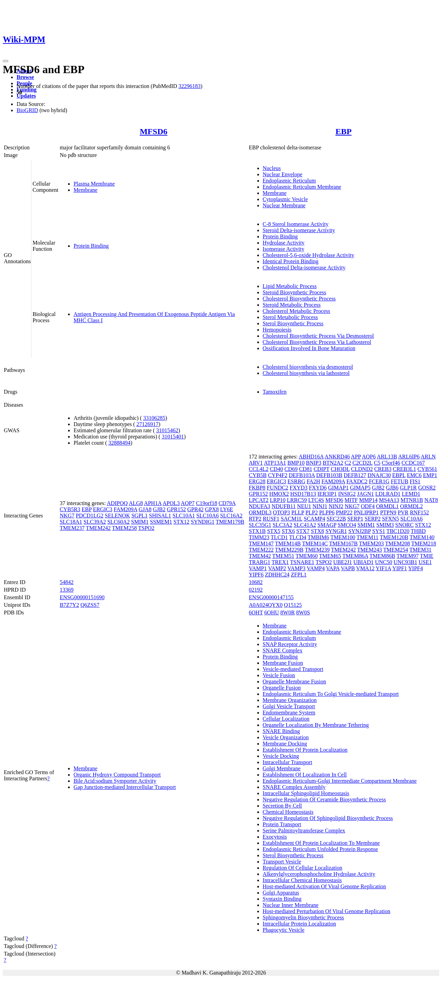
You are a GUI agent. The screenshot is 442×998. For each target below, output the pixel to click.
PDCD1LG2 (90, 515)
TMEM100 (342, 537)
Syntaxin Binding (282, 899)
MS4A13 (389, 500)
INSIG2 (347, 494)
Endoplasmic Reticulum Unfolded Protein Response (320, 849)
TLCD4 (297, 537)
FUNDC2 (277, 488)
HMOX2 (279, 494)
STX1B (257, 531)
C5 (377, 463)
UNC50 (383, 562)
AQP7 (188, 503)
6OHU (271, 612)
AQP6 (369, 457)
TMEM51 (283, 556)
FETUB (400, 481)
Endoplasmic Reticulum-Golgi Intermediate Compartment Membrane (340, 781)
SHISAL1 (160, 515)
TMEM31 (421, 550)
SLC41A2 (305, 525)
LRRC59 (297, 500)
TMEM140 (422, 537)
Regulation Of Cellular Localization (303, 868)
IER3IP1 (327, 494)
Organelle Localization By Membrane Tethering (316, 725)
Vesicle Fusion (279, 675)
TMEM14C (315, 543)
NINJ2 (336, 506)
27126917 (147, 424)
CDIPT (321, 469)
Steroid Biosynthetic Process (294, 292)
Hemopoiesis (277, 330)
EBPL (399, 475)
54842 (67, 582)
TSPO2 (146, 528)
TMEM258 (124, 528)
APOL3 (171, 503)
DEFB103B (329, 475)
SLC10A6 (207, 515)
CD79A (227, 503)
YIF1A (383, 568)
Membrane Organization (290, 700)
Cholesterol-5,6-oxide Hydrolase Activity (308, 255)
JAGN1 (365, 494)
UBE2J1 (342, 562)
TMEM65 (330, 556)
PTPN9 (388, 512)
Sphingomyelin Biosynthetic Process (303, 917)
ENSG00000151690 (82, 597)
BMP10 (296, 463)
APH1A (153, 503)
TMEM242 (98, 528)
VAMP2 (277, 568)
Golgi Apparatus (281, 893)
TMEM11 (367, 537)
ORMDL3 (260, 512)
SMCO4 (347, 525)
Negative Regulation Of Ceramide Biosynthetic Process (324, 799)
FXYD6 (318, 488)
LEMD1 (411, 494)
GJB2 (159, 509)
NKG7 (67, 515)
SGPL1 (139, 515)
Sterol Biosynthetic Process (293, 323)
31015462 (167, 430)
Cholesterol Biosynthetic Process (299, 299)
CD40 (276, 469)
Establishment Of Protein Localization (305, 750)
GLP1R (408, 488)
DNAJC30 (379, 475)
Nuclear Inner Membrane (291, 905)
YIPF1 (399, 568)
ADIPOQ (117, 503)
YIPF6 (256, 574)
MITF (351, 500)
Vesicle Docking (281, 756)
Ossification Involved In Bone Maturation (309, 348)
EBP (343, 131)
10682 (256, 582)
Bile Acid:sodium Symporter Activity (115, 781)
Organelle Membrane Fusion (294, 681)
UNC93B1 (405, 562)
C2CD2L (363, 463)
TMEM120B (394, 537)
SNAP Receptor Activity (290, 644)
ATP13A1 (275, 463)
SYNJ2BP (359, 531)
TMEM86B (382, 556)
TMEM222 (261, 550)
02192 (256, 590)
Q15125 (293, 605)
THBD (418, 531)
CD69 (291, 469)
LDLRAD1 (388, 494)
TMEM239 (317, 550)
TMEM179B (230, 522)
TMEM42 (260, 556)
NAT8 (431, 500)
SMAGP (326, 525)
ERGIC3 (102, 509)
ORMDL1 (387, 506)
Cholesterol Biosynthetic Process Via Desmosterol (318, 336)
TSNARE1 (302, 562)
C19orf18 (206, 503)
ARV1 (256, 463)
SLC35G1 (260, 525)
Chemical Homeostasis (288, 812)
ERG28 (257, 481)
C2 (348, 463)
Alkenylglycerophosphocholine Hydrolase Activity (319, 874)
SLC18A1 (71, 522)
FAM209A (125, 509)
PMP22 (344, 512)
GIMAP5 (360, 488)
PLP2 (312, 512)
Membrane (85, 190)
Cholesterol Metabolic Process (296, 311)
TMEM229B (289, 550)
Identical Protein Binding (291, 261)
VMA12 (365, 568)
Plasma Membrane (94, 184)
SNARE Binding (281, 731)
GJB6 (392, 488)
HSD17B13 (303, 494)
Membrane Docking (285, 744)
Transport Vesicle (282, 861)
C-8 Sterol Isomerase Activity (296, 224)
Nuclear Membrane (284, 205)
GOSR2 (427, 488)
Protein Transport (282, 824)
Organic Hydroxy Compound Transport (117, 775)
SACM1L (291, 519)
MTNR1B (412, 500)
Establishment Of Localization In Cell (305, 775)
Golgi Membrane (282, 768)
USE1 (425, 562)
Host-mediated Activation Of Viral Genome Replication (324, 886)
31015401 (173, 436)
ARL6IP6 (409, 457)
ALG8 (136, 503)
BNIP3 (313, 463)
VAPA (332, 568)
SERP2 (373, 519)
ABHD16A (311, 457)
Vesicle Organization (286, 737)
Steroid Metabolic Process (292, 305)
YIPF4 (415, 568)
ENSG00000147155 (271, 597)
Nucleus (272, 168)
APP (356, 457)
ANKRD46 (337, 457)
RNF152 (419, 512)
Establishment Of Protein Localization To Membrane (321, 843)
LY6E (226, 509)
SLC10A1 (184, 515)
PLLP (297, 512)
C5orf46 (391, 463)
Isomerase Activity (283, 249)
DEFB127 (355, 475)
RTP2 (255, 519)
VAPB (348, 568)
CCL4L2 (259, 469)
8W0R (287, 612)
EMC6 (414, 475)
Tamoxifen (275, 392)
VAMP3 (296, 568)
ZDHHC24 (277, 574)
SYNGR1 (336, 531)
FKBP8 (257, 488)
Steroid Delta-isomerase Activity (299, 230)
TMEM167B (343, 543)
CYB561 (427, 469)
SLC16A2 (231, 515)
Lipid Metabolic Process (290, 286)
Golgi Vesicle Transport (289, 706)
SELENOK (117, 515)
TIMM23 (259, 537)
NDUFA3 (259, 506)
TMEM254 (395, 550)
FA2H (313, 481)
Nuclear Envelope (282, 174)
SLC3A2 (282, 525)
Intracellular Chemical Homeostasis (302, 880)
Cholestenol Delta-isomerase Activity (304, 267)
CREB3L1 (404, 469)
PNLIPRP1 (366, 512)
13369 (67, 590)
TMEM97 (407, 556)
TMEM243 (369, 550)
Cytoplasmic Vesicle (285, 199)
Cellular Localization (286, 719)
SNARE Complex (282, 650)
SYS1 (378, 531)
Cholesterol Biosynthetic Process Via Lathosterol (317, 342)
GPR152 (176, 509)
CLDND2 (362, 469)
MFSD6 (153, 131)
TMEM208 (397, 543)
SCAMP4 (314, 519)
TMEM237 (72, 528)
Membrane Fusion (283, 663)
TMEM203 (371, 543)
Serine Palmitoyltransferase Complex (304, 830)
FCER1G (379, 481)
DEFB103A (302, 475)
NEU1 (304, 506)
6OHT (256, 612)
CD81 (305, 469)
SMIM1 (140, 522)
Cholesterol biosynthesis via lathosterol (306, 373)
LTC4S (316, 500)
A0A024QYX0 (266, 605)
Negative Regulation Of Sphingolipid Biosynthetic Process (328, 818)
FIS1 (415, 481)
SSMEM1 (161, 522)
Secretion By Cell (282, 806)
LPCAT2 (259, 500)
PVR (403, 512)
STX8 (317, 531)
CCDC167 (413, 463)
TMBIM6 (318, 537)
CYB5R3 (70, 509)
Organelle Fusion (282, 688)
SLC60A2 (118, 522)
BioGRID (27, 110)
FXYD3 (299, 488)
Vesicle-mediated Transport (293, 669)
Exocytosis (275, 837)
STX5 (273, 531)
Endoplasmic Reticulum (289, 181)
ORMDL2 (411, 506)
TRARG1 (259, 562)
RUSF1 (271, 519)
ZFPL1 (298, 574)
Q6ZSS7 (89, 605)
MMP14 (368, 500)
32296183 (190, 86)
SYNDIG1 (202, 522)
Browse (25, 77)
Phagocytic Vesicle (284, 930)
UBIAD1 (363, 562)
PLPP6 (326, 512)
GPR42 (195, 509)
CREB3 (383, 469)
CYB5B (258, 475)
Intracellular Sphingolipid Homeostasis (306, 793)
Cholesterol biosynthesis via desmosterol (308, 367)
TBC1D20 (398, 531)
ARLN (428, 457)
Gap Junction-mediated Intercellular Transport (125, 787)
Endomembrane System (289, 712)
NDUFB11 (283, 506)
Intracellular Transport (288, 762)
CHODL (340, 469)
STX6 (288, 531)
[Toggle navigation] (5, 61)
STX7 (302, 531)
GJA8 (144, 509)
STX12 (181, 522)
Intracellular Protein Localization (299, 924)
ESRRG (297, 481)
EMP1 (430, 475)
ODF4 (368, 506)
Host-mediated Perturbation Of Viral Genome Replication (327, 911)
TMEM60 (307, 556)
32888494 (119, 443)
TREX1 (280, 562)
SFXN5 (390, 519)
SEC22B (336, 519)
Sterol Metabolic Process (290, 317)
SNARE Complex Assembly (294, 787)
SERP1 (355, 519)
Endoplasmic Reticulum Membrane (302, 187)
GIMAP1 (338, 488)
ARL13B (387, 457)
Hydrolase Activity (284, 243)
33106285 (154, 418)
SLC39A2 (95, 522)
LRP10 (277, 500)
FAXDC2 (356, 481)
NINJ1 (320, 506)
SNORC (404, 525)
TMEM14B (288, 543)
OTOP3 (281, 512)
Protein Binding (91, 246)
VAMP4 (316, 568)
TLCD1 (279, 537)
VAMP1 (258, 568)
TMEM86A (355, 556)
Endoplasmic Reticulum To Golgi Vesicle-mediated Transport (331, 694)
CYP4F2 (277, 475)
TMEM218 (423, 543)
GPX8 (212, 509)
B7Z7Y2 (69, 605)
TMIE (426, 556)
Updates (26, 96)
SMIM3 (385, 525)
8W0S (303, 612)
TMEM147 (261, 543)
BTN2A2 (333, 463)
